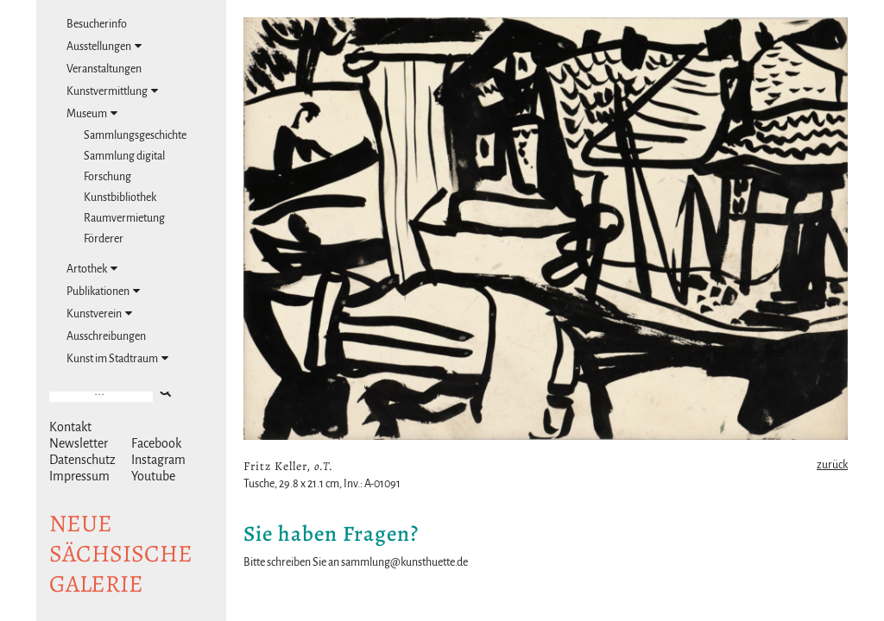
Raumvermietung (124, 218)
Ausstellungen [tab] (104, 46)
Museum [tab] (91, 113)
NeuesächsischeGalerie (121, 553)
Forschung (107, 177)
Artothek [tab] (91, 268)
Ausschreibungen (106, 336)
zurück (832, 465)
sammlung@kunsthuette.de (404, 562)
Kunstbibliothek (120, 197)
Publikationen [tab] (103, 291)
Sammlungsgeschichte (135, 135)
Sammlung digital (124, 156)
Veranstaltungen (104, 69)
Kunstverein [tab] (99, 313)
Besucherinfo (96, 24)
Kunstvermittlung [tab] (112, 91)
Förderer (103, 239)
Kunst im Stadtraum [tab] (117, 358)
